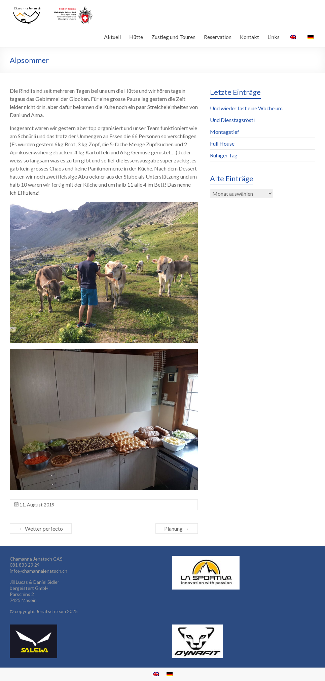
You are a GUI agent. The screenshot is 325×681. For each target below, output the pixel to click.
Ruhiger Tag (224, 155)
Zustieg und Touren (173, 37)
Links (273, 37)
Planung (176, 528)
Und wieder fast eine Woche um (246, 108)
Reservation (217, 37)
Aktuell (112, 37)
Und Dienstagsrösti (232, 120)
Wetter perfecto (41, 528)
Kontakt (249, 37)
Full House (222, 143)
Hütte (136, 37)
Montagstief (224, 131)
